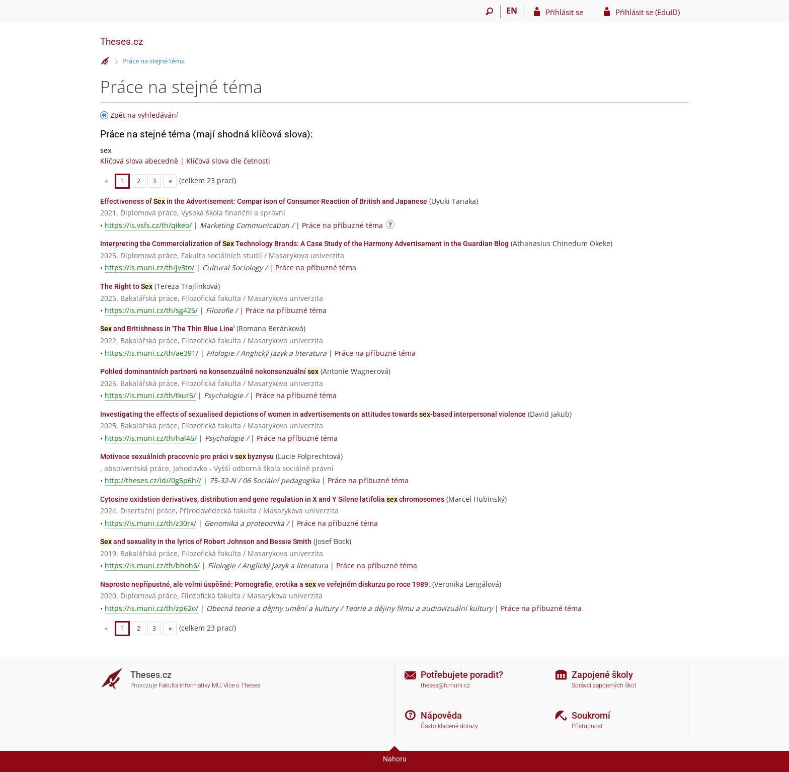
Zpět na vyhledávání (144, 115)
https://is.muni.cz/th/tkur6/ (150, 395)
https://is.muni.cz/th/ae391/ (151, 353)
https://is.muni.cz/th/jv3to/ (149, 267)
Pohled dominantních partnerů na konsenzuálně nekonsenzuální (209, 371)
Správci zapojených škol (604, 685)
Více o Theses (241, 685)
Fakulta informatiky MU (190, 685)
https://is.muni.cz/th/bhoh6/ (152, 565)
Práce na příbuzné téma (342, 225)
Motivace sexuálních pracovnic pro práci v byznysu (187, 456)
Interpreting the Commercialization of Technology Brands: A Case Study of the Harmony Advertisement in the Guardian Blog (304, 244)
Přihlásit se (564, 12)
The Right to (126, 286)
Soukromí (591, 715)
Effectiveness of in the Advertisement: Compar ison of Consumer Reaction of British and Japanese (263, 201)
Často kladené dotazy (449, 726)
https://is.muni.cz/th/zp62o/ (151, 608)
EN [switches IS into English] (511, 10)
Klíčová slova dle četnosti (228, 161)
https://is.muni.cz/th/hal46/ (151, 438)
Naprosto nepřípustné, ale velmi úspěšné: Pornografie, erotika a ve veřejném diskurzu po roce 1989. (265, 584)
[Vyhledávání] (489, 11)
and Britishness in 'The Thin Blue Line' (167, 329)
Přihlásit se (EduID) (647, 12)
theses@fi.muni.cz (445, 685)
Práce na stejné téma (153, 60)
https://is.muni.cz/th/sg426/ (151, 310)
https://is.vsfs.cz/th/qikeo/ (148, 225)
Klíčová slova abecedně (139, 161)
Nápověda (441, 715)
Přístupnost (587, 726)
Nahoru (395, 759)
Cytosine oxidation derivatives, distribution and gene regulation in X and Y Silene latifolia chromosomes (272, 499)
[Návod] (391, 226)
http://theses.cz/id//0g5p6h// (153, 480)
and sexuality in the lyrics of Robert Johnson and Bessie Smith (205, 541)
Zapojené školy (602, 674)
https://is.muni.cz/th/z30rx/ (150, 523)
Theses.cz (121, 41)
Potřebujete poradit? (462, 674)
